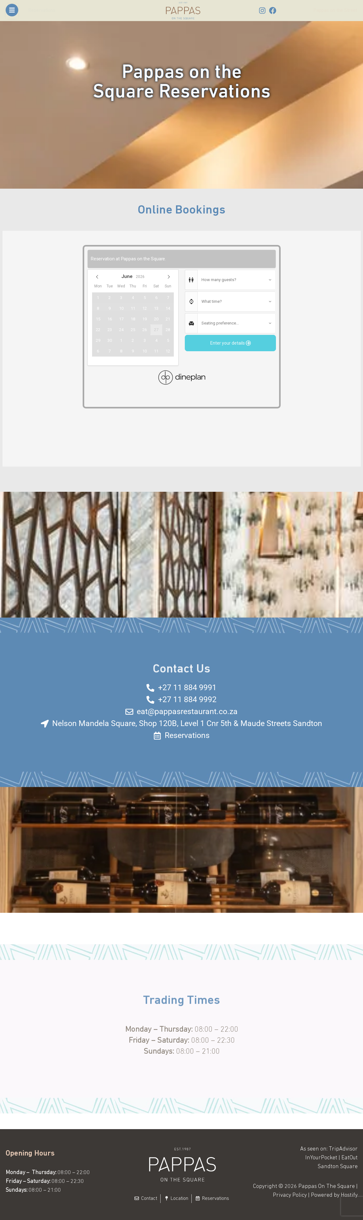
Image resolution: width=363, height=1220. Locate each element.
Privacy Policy (290, 1195)
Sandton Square (338, 1167)
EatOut (349, 1158)
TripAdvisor (343, 1149)
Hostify (349, 1195)
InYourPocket (321, 1158)
